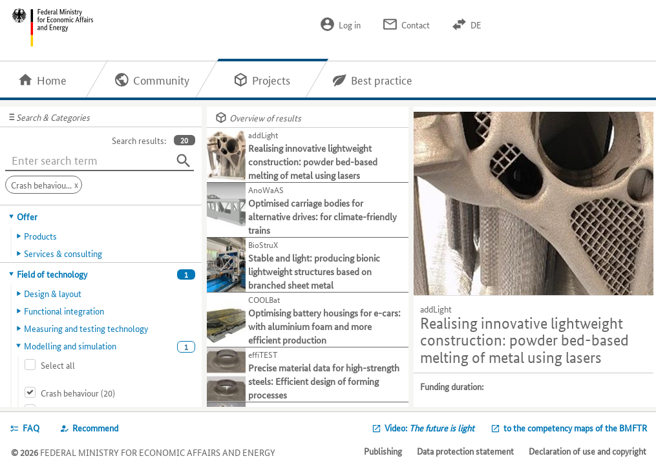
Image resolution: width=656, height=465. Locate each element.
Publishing (383, 450)
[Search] (184, 161)
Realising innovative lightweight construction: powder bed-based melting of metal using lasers (524, 340)
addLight (436, 308)
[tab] (101, 216)
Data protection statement (465, 450)
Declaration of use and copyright (587, 450)
